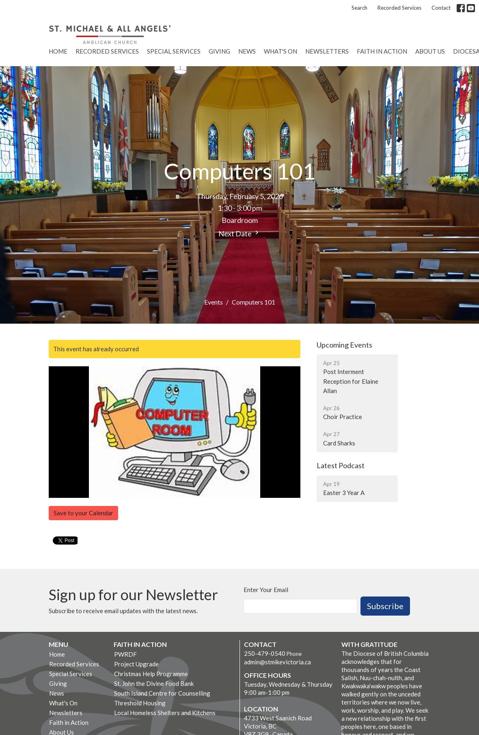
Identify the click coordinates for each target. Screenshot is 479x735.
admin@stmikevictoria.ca (277, 662)
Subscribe (385, 606)
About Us (430, 51)
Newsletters (327, 51)
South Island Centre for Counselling (162, 693)
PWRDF (125, 654)
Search (359, 7)
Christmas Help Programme (151, 673)
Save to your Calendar (83, 513)
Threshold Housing (140, 703)
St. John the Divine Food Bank (154, 683)
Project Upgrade (136, 664)
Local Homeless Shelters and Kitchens (165, 712)
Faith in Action (382, 51)
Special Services (174, 51)
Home (58, 51)
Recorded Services (399, 7)
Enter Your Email (266, 589)
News (247, 51)
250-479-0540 (264, 653)
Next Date (239, 233)
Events (213, 302)
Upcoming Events (344, 344)
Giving (219, 51)
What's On (280, 51)
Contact (441, 7)
